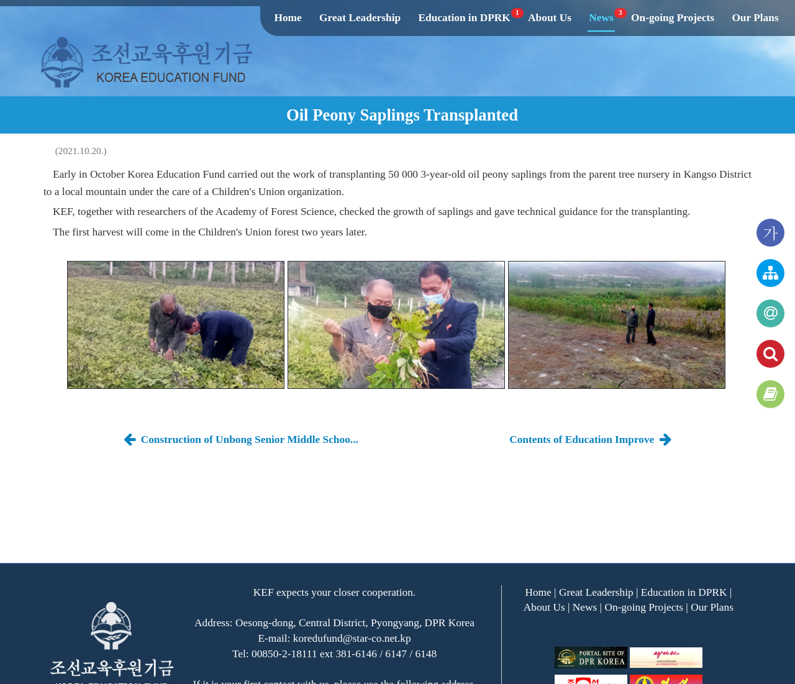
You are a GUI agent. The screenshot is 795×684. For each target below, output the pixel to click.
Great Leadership (360, 18)
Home (287, 18)
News (601, 18)
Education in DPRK (464, 18)
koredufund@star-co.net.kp (352, 638)
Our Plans (755, 18)
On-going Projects (672, 18)
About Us (549, 18)
